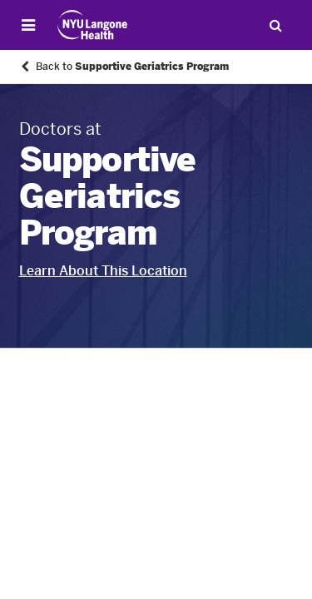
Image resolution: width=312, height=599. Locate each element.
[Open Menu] (28, 25)
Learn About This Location (103, 271)
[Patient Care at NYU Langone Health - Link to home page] (92, 25)
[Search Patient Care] (275, 25)
